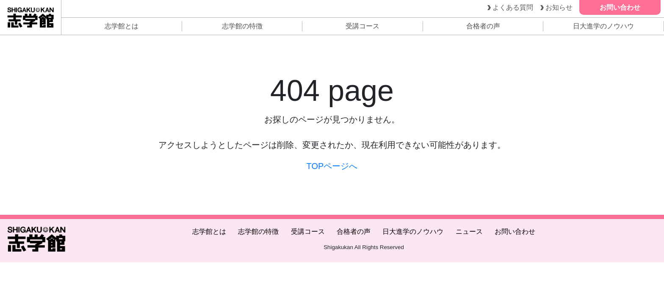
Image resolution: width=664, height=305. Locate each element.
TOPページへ (332, 166)
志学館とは (121, 26)
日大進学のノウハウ (603, 26)
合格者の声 (483, 26)
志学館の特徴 (242, 26)
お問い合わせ (515, 231)
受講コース (362, 26)
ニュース (469, 231)
